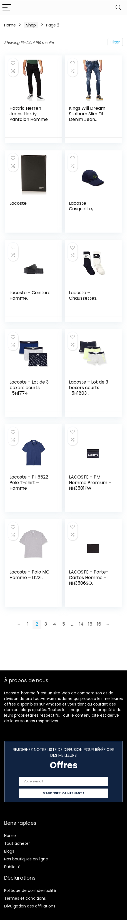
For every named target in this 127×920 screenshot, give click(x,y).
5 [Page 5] (63, 624)
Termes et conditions (25, 898)
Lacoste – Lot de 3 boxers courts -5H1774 (29, 387)
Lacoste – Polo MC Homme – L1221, (29, 575)
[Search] (118, 7)
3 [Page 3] (45, 624)
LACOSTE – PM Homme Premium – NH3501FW (90, 482)
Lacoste (18, 203)
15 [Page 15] (90, 624)
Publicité (12, 867)
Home (10, 25)
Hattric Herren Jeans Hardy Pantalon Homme (28, 114)
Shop (31, 25)
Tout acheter (17, 843)
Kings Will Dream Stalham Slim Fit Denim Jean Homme (87, 116)
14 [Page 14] (81, 624)
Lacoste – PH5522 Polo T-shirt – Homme (28, 482)
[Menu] (6, 7)
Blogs (9, 851)
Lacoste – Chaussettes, (83, 295)
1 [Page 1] (28, 624)
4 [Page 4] (54, 624)
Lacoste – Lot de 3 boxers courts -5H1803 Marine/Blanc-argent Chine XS (88, 393)
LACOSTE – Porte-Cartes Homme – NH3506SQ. (88, 577)
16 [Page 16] (99, 624)
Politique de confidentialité (30, 890)
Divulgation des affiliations (29, 906)
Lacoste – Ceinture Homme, (30, 295)
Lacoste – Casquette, (81, 206)
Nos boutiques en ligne (26, 859)
